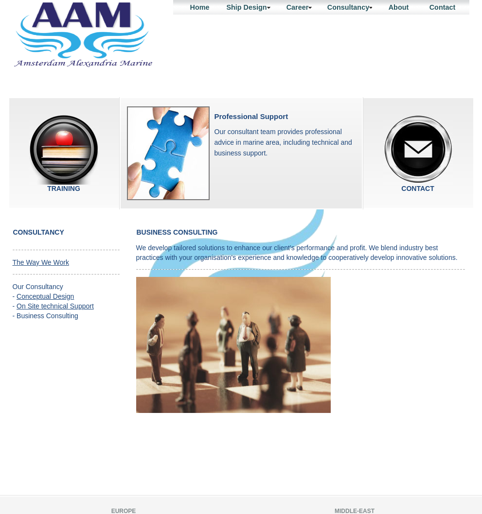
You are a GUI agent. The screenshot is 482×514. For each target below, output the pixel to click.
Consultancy (350, 7)
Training (64, 149)
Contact (442, 7)
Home (200, 7)
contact (418, 149)
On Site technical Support (55, 306)
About (399, 7)
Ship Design (248, 7)
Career (299, 7)
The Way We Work (41, 262)
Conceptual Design (45, 296)
